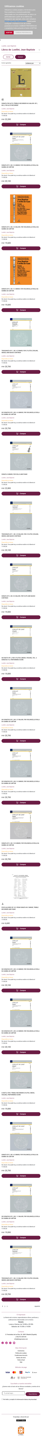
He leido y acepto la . (20, 1399)
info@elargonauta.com (21, 1339)
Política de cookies (21, 1353)
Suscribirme (33, 1394)
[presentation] (16, 1405)
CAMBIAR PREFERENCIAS (23, 32)
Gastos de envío (21, 1357)
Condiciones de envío (21, 1355)
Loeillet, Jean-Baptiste (8, 108)
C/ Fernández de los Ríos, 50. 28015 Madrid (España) (21, 1334)
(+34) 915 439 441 (21, 1337)
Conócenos (21, 1351)
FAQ (21, 1362)
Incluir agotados (6, 63)
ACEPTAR (9, 32)
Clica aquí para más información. (16, 21)
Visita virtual (21, 1360)
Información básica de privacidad (26, 1399)
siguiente (37, 1306)
